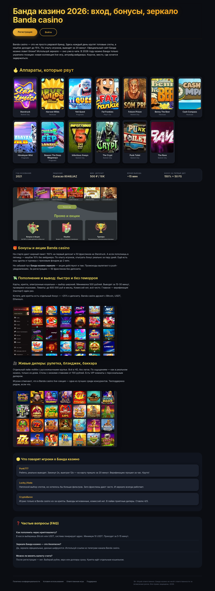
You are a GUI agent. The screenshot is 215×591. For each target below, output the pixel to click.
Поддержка (92, 581)
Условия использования (53, 581)
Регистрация (25, 32)
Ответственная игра (75, 581)
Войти (48, 32)
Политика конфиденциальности (26, 581)
